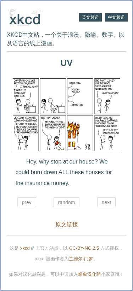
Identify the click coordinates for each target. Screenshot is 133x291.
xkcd (25, 248)
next (106, 202)
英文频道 (90, 17)
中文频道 (116, 17)
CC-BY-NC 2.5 (84, 248)
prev (27, 202)
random (66, 202)
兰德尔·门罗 (81, 258)
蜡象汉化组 (89, 274)
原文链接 (66, 224)
